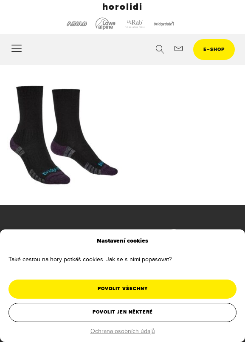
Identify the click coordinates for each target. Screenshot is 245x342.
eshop (214, 49)
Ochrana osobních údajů (122, 331)
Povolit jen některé (123, 312)
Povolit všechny (123, 288)
